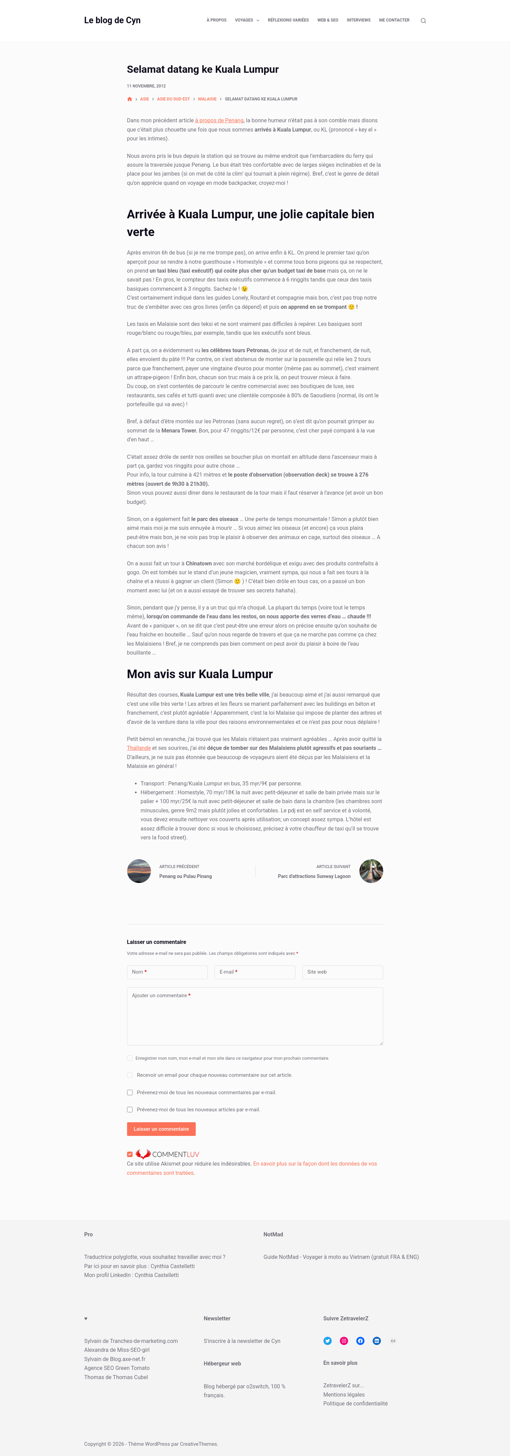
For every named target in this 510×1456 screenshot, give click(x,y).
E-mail (228, 972)
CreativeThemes (198, 1444)
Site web (317, 972)
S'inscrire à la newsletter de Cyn (242, 1341)
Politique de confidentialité (355, 1403)
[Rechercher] (423, 20)
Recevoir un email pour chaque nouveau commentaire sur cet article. (215, 1075)
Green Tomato (132, 1368)
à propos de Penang (219, 120)
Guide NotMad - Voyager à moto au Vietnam (317, 1257)
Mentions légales (344, 1394)
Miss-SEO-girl (133, 1350)
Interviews (359, 20)
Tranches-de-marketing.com (144, 1341)
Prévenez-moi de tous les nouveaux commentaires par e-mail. (206, 1092)
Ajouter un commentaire (161, 995)
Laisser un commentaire (161, 1129)
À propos (216, 20)
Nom (139, 972)
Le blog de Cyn (112, 20)
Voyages (248, 20)
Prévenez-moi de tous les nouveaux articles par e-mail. (199, 1110)
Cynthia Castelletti (173, 1266)
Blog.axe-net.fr (127, 1359)
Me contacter (394, 20)
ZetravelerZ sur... (343, 1385)
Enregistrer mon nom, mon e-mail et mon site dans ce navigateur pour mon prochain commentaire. (232, 1058)
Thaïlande (139, 748)
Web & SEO (327, 20)
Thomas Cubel (130, 1377)
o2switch (257, 1386)
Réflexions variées (288, 20)
